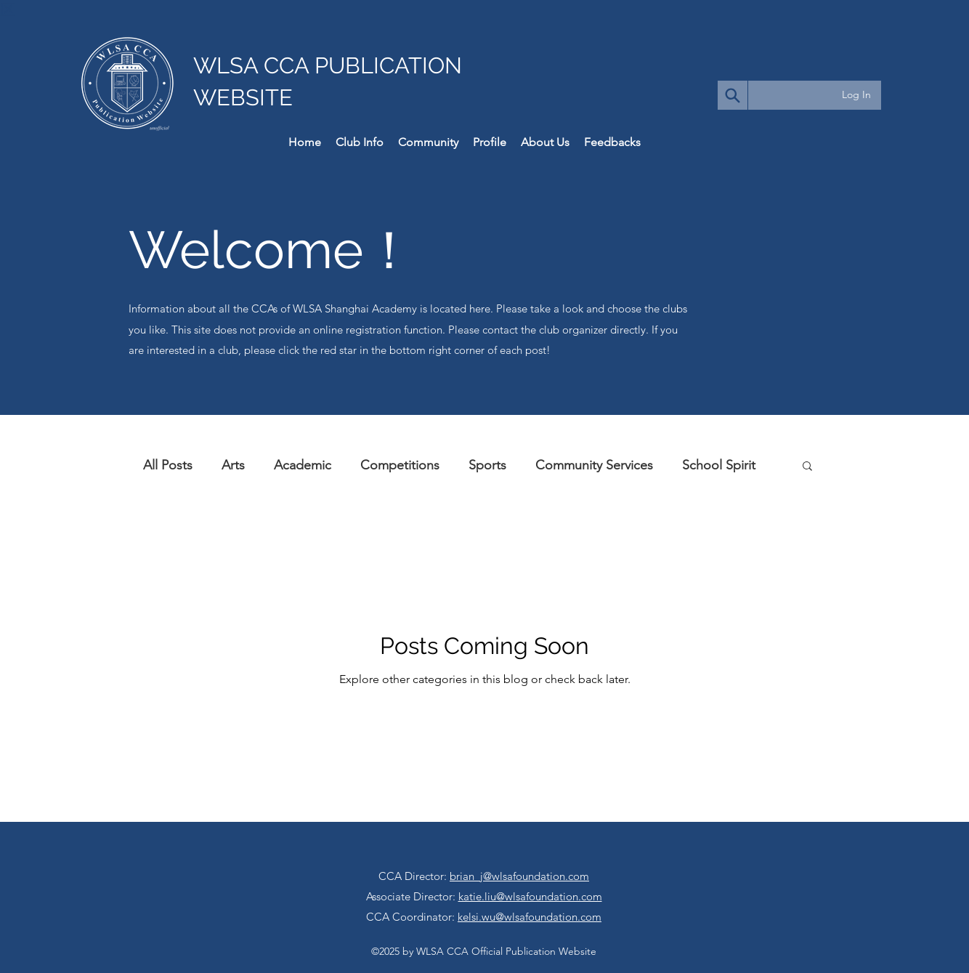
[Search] (732, 95)
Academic (302, 465)
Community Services (594, 465)
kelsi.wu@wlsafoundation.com (529, 917)
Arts (233, 465)
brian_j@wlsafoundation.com (519, 876)
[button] (807, 467)
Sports (487, 465)
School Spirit (718, 465)
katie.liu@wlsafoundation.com (530, 896)
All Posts (167, 465)
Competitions (399, 465)
